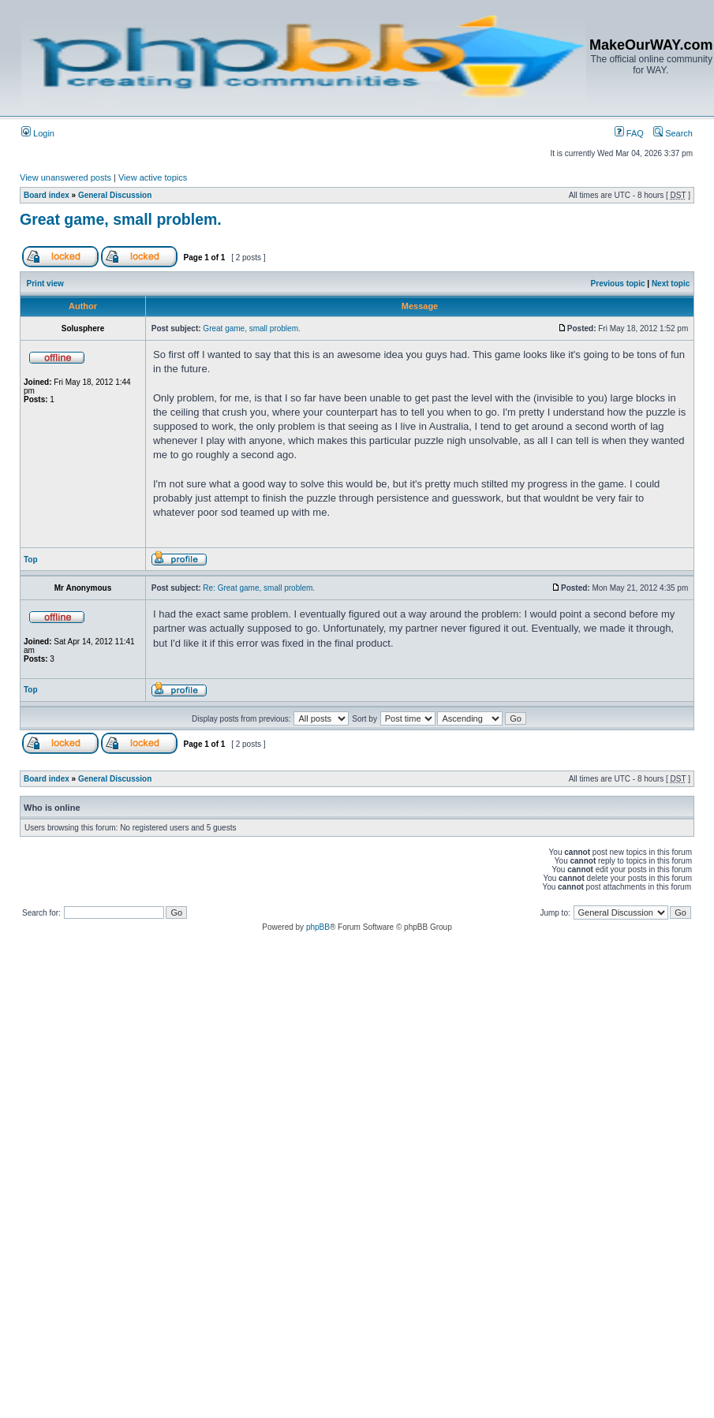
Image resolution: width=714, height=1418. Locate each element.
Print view (45, 283)
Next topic (671, 283)
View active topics (152, 177)
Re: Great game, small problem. (259, 588)
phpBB (318, 927)
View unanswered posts (65, 177)
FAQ (629, 133)
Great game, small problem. (121, 219)
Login (37, 133)
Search (673, 133)
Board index (46, 195)
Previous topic (618, 283)
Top (31, 559)
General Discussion (114, 195)
